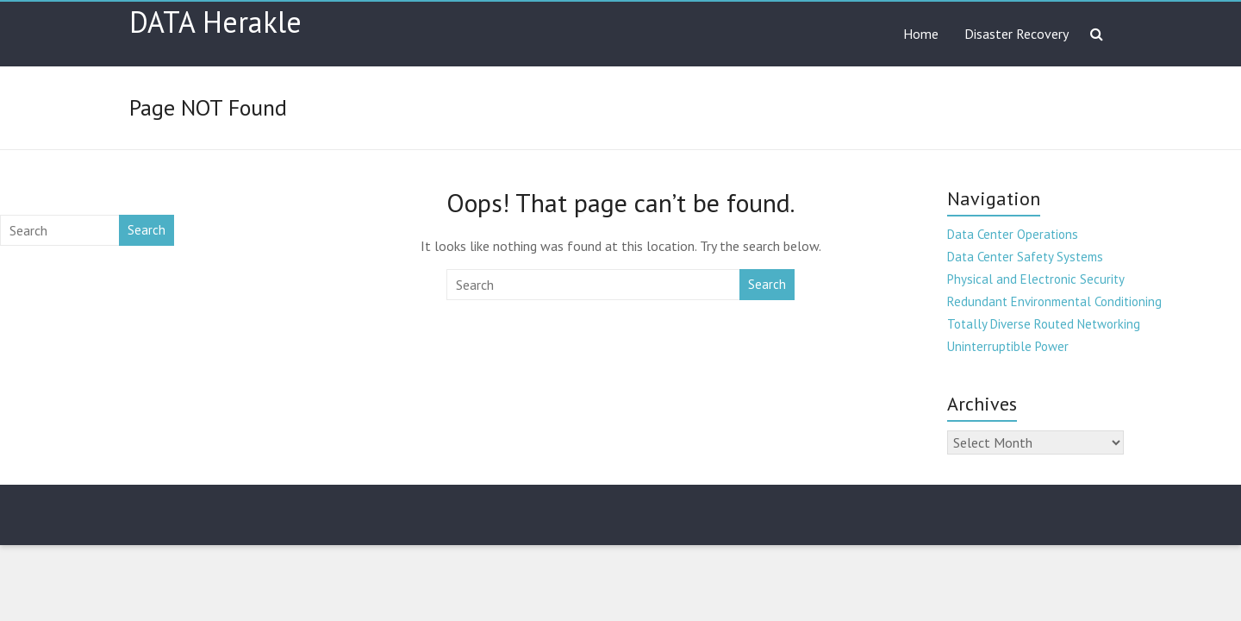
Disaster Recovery (1016, 33)
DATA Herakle (215, 22)
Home (921, 33)
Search (767, 284)
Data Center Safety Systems (1025, 256)
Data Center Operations (1012, 234)
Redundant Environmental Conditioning (1054, 301)
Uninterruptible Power (1008, 346)
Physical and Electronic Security (1036, 279)
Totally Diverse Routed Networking (1043, 324)
